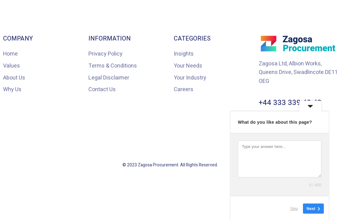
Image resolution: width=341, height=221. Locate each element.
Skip (294, 208)
